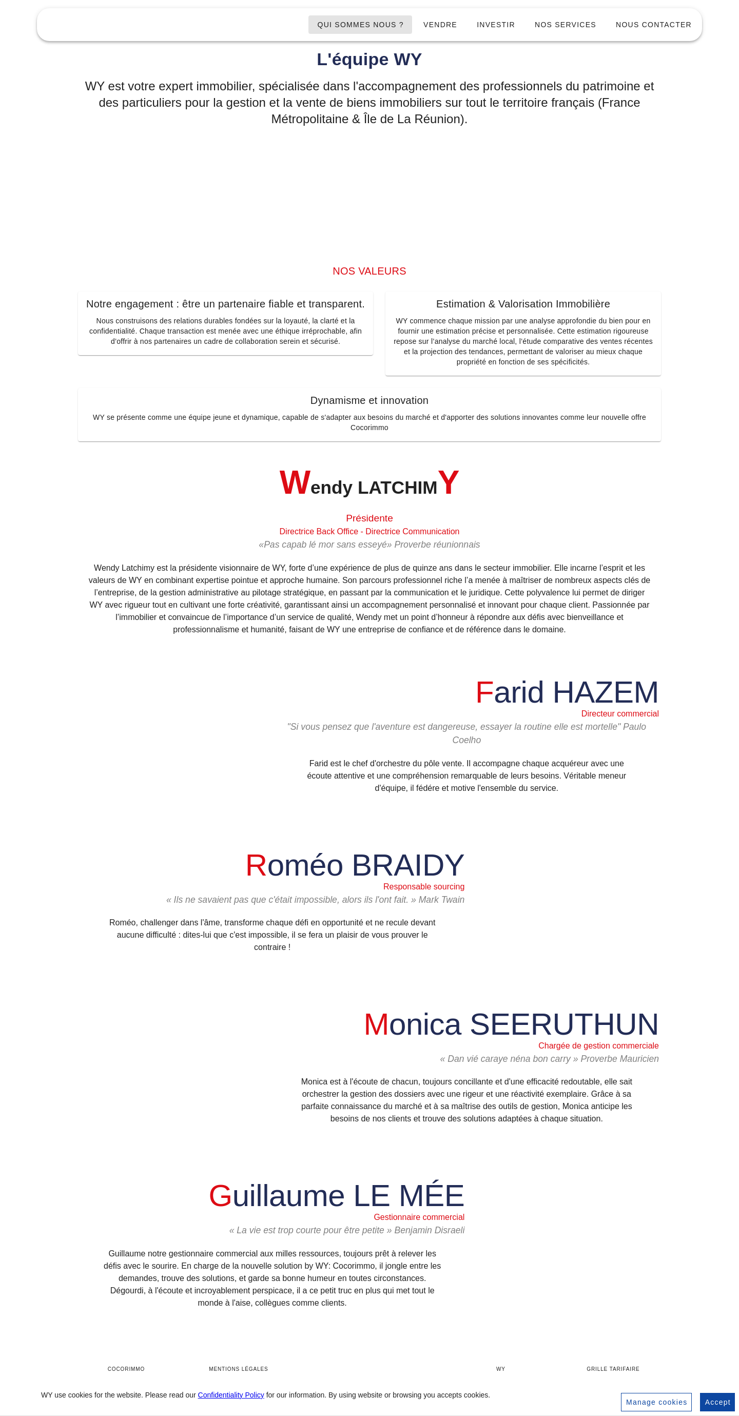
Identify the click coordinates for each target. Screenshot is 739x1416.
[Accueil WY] (369, 1372)
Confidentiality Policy (231, 1395)
